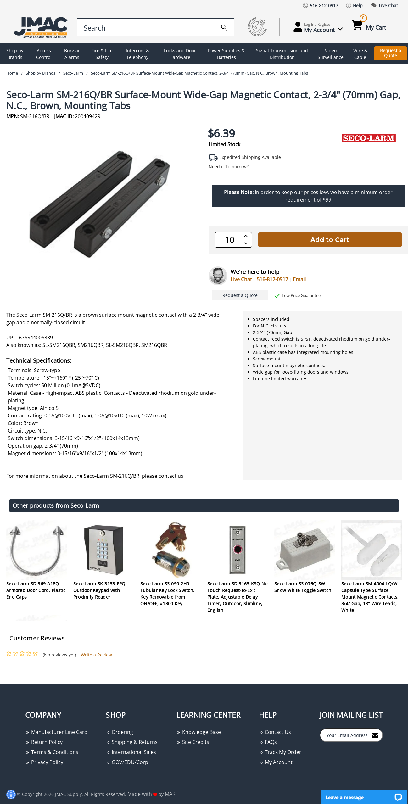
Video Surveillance (331, 53)
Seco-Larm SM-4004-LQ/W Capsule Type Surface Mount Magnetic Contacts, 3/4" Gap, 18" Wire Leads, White (370, 597)
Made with (142, 793)
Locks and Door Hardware (180, 53)
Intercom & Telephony (137, 53)
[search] (224, 26)
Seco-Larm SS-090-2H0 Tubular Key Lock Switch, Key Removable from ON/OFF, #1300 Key (167, 593)
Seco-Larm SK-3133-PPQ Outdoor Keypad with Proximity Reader (99, 590)
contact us (171, 475)
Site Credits (192, 742)
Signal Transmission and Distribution (282, 53)
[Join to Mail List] (375, 734)
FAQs (268, 742)
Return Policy (44, 742)
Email (299, 279)
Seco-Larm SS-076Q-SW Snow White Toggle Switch (302, 587)
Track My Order (280, 752)
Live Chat (241, 279)
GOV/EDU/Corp (127, 762)
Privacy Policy (44, 762)
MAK (170, 793)
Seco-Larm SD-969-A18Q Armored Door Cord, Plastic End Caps (36, 590)
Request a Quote (390, 53)
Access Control (44, 53)
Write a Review (96, 655)
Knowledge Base (198, 732)
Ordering (119, 732)
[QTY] (229, 239)
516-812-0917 (272, 279)
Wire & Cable (360, 53)
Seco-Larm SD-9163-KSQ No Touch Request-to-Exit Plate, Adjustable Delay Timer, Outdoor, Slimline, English (237, 597)
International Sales (131, 752)
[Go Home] (39, 27)
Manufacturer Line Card (56, 732)
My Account (276, 762)
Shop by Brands (14, 53)
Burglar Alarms (72, 53)
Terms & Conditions (51, 752)
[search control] (155, 27)
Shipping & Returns (132, 742)
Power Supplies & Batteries (226, 53)
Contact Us (275, 732)
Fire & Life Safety (102, 53)
